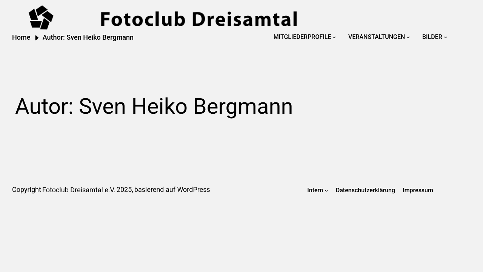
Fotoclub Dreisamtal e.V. (78, 190)
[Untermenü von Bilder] (446, 37)
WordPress (193, 189)
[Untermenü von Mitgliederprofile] (334, 37)
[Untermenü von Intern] (326, 190)
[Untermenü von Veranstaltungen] (408, 37)
